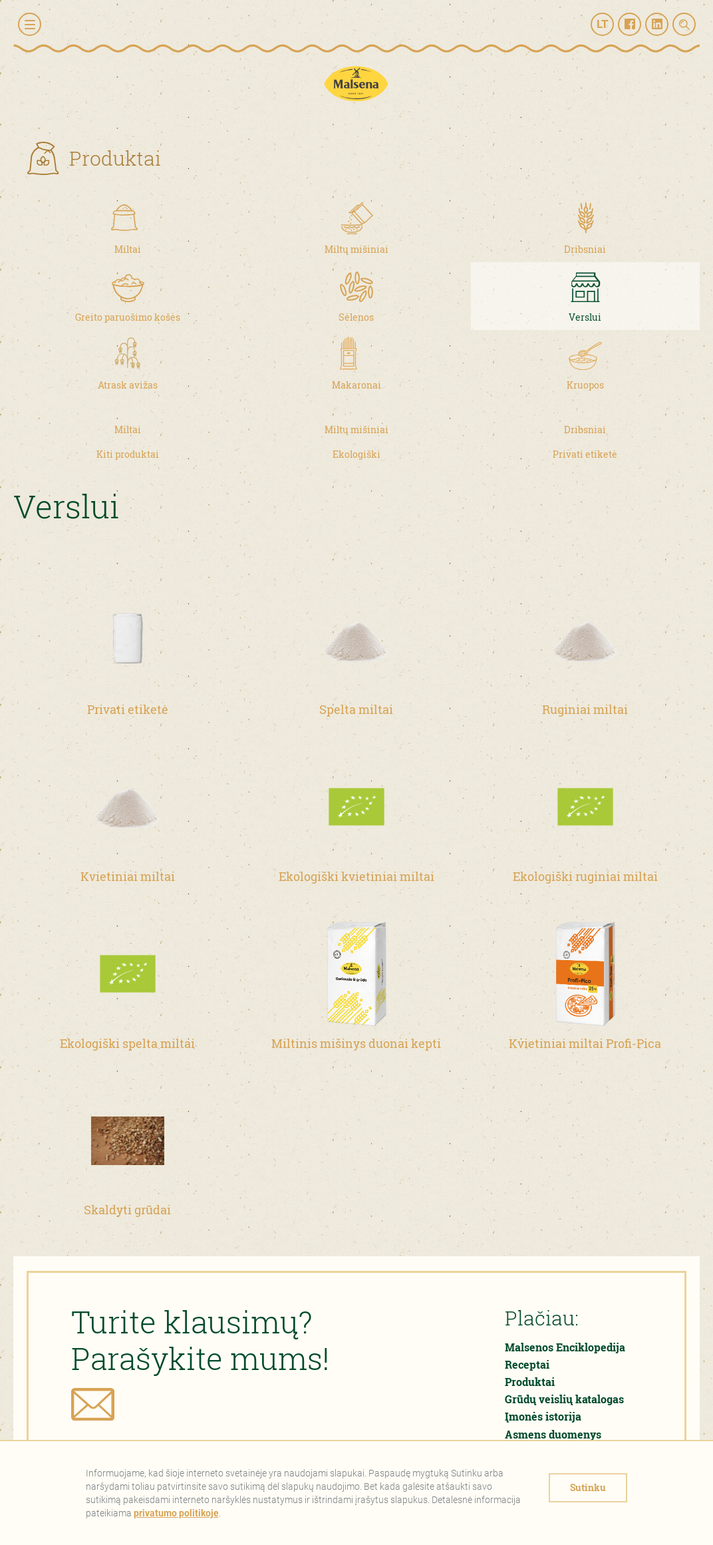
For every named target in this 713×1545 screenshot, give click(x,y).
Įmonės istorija (543, 1416)
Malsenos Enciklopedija (565, 1347)
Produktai (530, 1382)
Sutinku (588, 1487)
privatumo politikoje (176, 1513)
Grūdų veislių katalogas (564, 1399)
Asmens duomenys (553, 1434)
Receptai (527, 1364)
